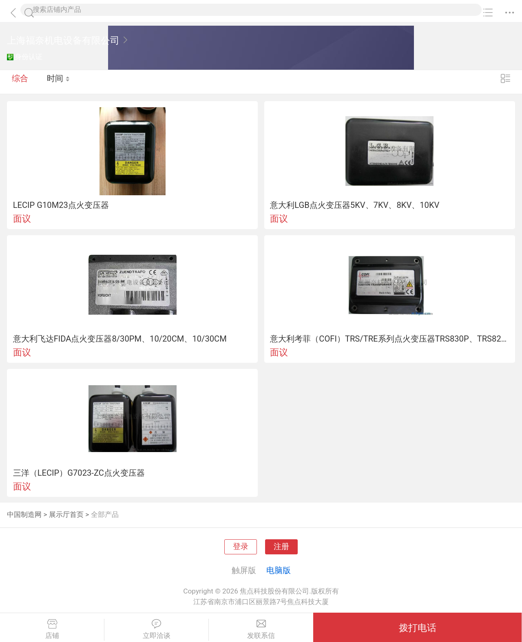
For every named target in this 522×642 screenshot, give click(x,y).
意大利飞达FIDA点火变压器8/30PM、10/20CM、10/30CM (120, 339)
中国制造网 (24, 514)
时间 (59, 81)
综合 (20, 81)
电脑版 (278, 570)
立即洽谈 (156, 629)
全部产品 (105, 514)
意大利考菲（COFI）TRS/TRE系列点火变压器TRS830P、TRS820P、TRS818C (389, 339)
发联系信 (261, 629)
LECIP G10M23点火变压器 (61, 205)
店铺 (52, 629)
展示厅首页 (66, 514)
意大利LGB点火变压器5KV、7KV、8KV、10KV (354, 205)
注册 (281, 546)
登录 (240, 546)
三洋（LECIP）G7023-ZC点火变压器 (79, 473)
